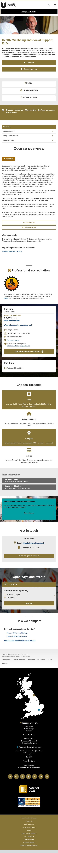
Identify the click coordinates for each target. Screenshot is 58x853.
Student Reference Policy (12, 251)
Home (3, 654)
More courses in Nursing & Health (17, 481)
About (49, 660)
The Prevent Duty (29, 836)
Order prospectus (29, 227)
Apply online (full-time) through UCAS (27, 351)
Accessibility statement (29, 842)
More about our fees (12, 320)
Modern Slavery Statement (29, 833)
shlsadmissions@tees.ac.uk (33, 543)
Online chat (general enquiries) (29, 556)
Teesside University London (29, 747)
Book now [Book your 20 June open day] (29, 603)
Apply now (30, 62)
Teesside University (8, 5)
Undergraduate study (28, 12)
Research (41, 660)
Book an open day (30, 69)
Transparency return (29, 839)
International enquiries (29, 743)
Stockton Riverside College (17, 636)
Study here (6, 660)
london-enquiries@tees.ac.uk (30, 767)
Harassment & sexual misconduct (29, 845)
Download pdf (29, 222)
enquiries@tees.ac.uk (30, 741)
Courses (24, 654)
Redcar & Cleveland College (17, 633)
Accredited (8, 158)
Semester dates (13, 340)
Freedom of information (29, 827)
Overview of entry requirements (18, 346)
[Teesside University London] (39, 710)
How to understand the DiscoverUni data (19, 640)
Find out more (29, 513)
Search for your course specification (17, 488)
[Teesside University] (34, 695)
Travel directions (29, 735)
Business (31, 660)
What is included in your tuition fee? (18, 325)
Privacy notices (29, 821)
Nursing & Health (29, 97)
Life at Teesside (19, 660)
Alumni (5, 664)
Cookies (29, 830)
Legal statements (29, 824)
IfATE (6, 298)
